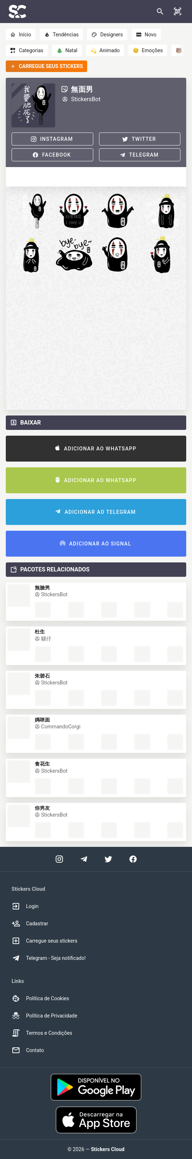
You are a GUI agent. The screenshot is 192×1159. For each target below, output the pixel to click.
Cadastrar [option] (30, 923)
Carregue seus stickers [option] (44, 940)
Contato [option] (28, 1050)
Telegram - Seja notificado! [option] (49, 958)
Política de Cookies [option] (40, 998)
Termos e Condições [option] (42, 1033)
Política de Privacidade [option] (44, 1015)
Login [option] (25, 906)
